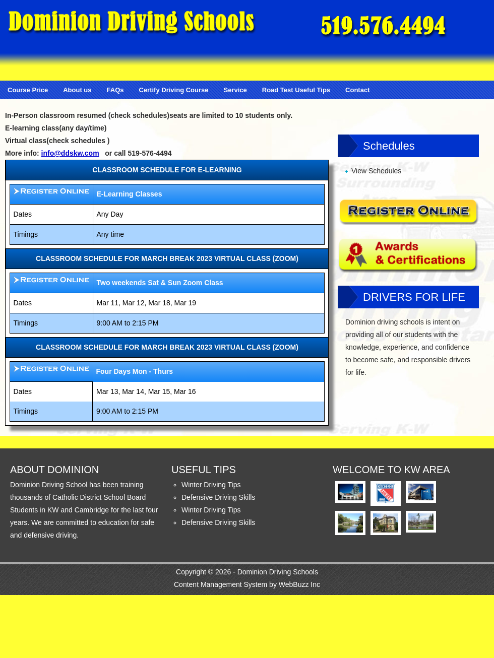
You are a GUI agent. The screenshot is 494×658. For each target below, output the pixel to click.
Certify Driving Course (174, 90)
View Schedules (376, 171)
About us (77, 90)
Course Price (28, 90)
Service (234, 90)
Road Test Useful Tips (296, 90)
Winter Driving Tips (210, 485)
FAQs (115, 90)
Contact (357, 90)
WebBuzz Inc (299, 584)
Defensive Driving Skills (218, 497)
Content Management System (220, 584)
